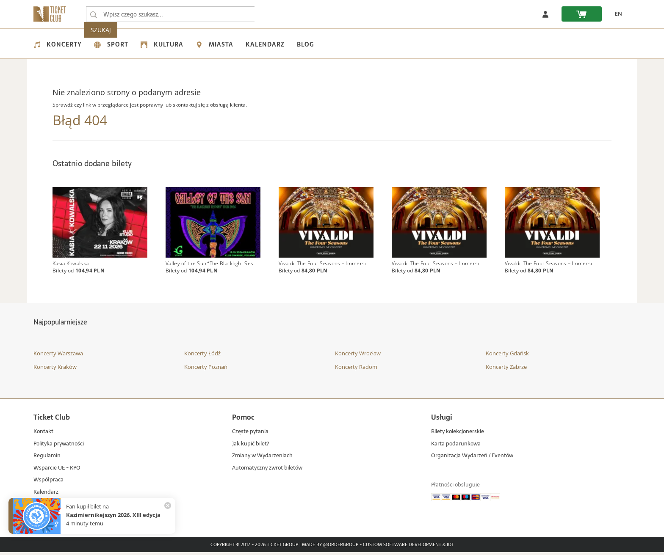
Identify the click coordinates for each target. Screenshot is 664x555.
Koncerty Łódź (202, 356)
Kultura (162, 44)
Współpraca (48, 483)
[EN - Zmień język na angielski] (616, 14)
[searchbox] (170, 14)
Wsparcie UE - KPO (56, 471)
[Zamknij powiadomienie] (167, 505)
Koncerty (57, 44)
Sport (111, 44)
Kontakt (43, 435)
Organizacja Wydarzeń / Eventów (472, 459)
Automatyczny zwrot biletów (267, 471)
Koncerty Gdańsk (507, 356)
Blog (305, 44)
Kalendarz (265, 44)
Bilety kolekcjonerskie (457, 435)
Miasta (214, 44)
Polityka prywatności (58, 446)
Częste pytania (250, 435)
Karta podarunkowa (456, 446)
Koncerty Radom (356, 369)
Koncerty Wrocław (358, 356)
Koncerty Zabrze (506, 369)
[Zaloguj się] (545, 14)
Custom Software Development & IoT (408, 547)
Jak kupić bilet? (250, 446)
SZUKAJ (272, 14)
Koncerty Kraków (55, 369)
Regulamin (47, 459)
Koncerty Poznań (205, 369)
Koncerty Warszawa (58, 356)
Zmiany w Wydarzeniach (262, 459)
